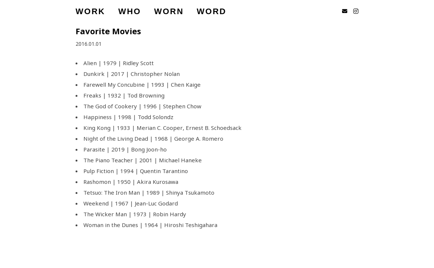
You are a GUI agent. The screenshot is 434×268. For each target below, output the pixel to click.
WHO (129, 11)
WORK (90, 11)
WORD (212, 11)
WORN (169, 11)
